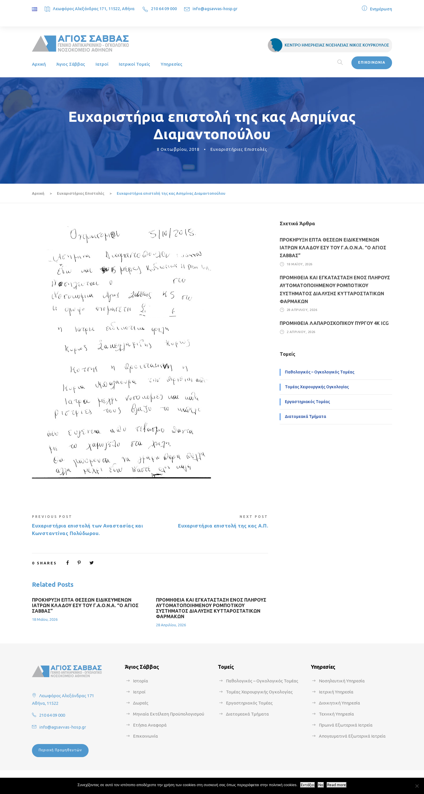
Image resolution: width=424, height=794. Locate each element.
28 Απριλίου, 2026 (171, 625)
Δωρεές (140, 702)
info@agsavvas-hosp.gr (215, 8)
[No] (417, 786)
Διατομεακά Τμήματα (305, 416)
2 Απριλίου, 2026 (301, 332)
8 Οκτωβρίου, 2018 (178, 149)
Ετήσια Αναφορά (150, 725)
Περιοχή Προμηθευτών (60, 750)
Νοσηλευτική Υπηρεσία (342, 680)
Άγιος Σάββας (70, 64)
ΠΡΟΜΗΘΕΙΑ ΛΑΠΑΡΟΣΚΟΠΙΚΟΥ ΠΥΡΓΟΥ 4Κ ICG (334, 323)
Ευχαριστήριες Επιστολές (238, 149)
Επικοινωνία (145, 736)
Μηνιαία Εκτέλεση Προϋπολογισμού (168, 713)
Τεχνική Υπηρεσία (336, 713)
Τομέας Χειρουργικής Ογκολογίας (317, 387)
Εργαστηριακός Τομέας (307, 401)
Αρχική (39, 64)
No (320, 785)
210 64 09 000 (164, 8)
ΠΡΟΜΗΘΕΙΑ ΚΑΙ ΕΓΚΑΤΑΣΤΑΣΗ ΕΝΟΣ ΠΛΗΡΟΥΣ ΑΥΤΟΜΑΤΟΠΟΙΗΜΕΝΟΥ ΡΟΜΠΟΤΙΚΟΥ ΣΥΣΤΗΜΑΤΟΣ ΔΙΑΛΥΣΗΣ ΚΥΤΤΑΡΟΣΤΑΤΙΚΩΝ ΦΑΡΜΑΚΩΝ (211, 608)
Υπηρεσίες (171, 64)
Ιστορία (140, 680)
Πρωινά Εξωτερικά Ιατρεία (346, 725)
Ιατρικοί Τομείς (134, 64)
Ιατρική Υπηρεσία (336, 691)
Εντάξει (307, 785)
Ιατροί (102, 64)
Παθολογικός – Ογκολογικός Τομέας (319, 372)
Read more (336, 785)
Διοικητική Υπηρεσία (339, 702)
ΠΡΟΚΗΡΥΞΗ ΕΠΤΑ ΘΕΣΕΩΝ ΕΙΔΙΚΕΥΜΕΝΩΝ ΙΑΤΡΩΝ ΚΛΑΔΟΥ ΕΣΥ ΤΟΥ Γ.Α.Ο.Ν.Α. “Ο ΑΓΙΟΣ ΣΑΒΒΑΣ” (85, 605)
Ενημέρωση (381, 9)
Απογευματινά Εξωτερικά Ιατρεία (352, 736)
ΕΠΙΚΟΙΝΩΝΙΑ (371, 62)
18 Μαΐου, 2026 (45, 619)
